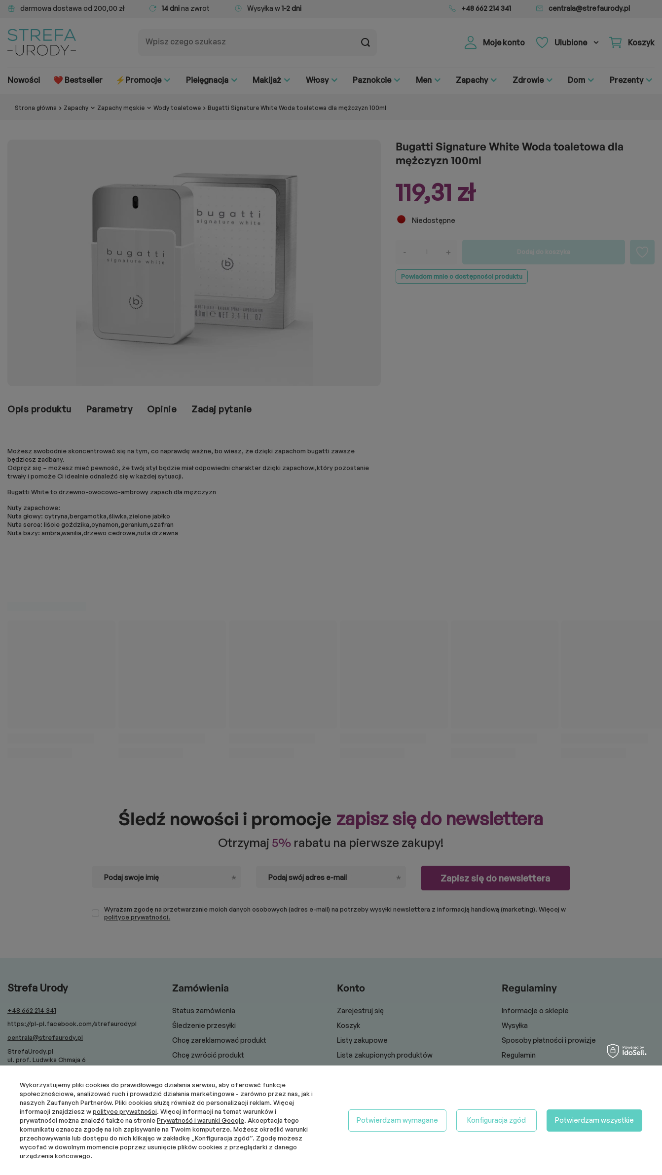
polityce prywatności (125, 1111)
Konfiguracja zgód (496, 1120)
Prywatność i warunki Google (200, 1120)
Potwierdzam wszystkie (594, 1120)
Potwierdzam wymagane (397, 1120)
